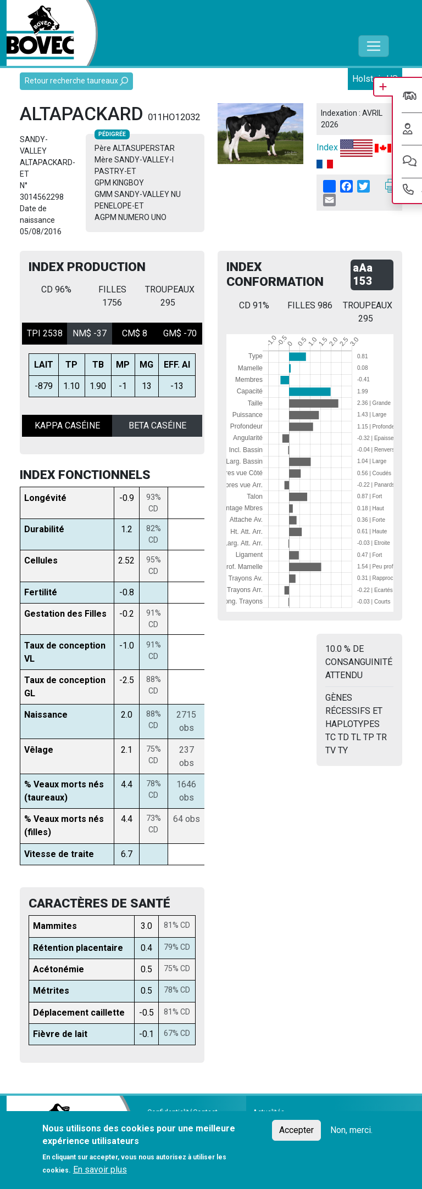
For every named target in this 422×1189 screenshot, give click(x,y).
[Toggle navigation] (373, 46)
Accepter (296, 1130)
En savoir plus (100, 1169)
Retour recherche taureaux (76, 81)
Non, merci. (351, 1130)
